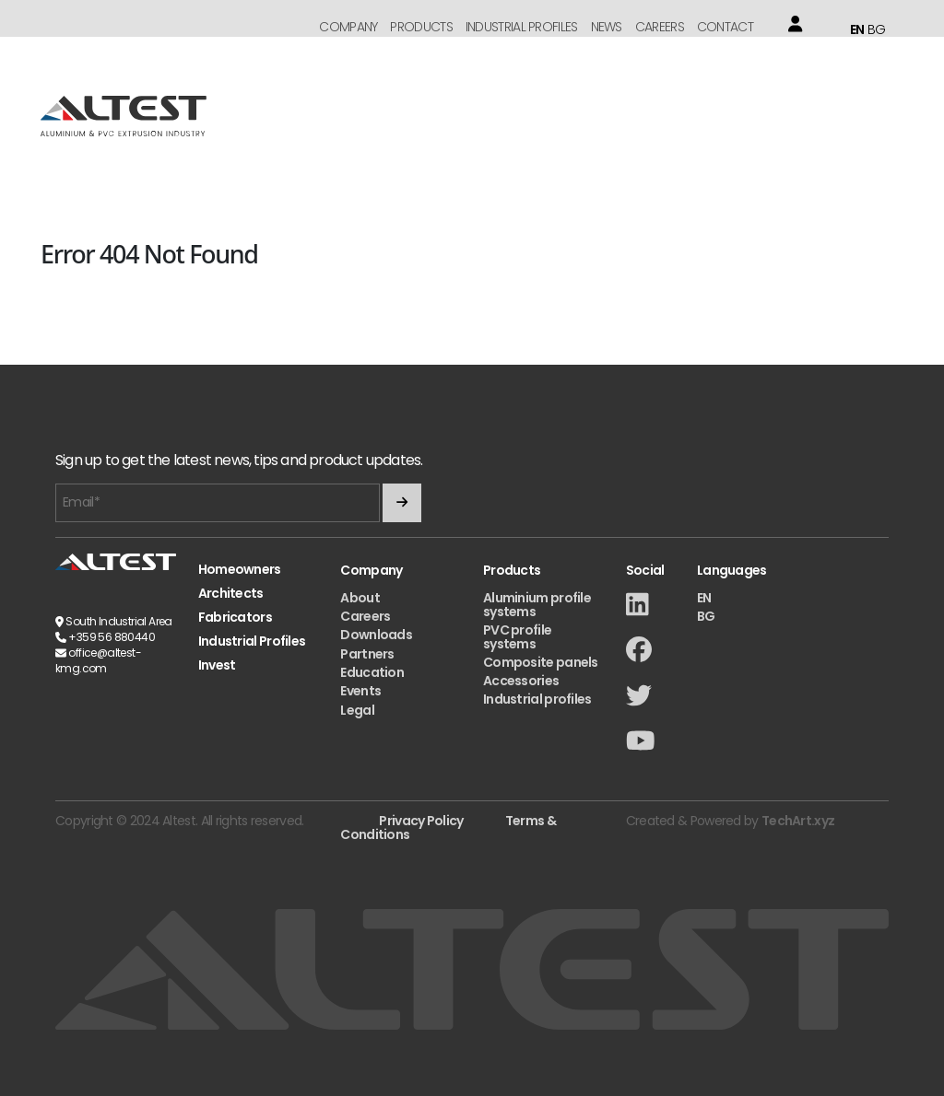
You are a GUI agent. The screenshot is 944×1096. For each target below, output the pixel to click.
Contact (725, 26)
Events (360, 691)
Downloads (376, 634)
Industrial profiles (537, 699)
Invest (217, 665)
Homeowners (239, 570)
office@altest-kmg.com (98, 660)
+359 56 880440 (111, 637)
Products (421, 26)
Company (348, 26)
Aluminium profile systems (537, 605)
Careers (659, 26)
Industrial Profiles (522, 26)
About (360, 598)
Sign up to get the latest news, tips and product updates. (238, 461)
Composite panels (540, 662)
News (606, 26)
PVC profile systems (517, 637)
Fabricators (235, 617)
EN (857, 29)
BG (876, 29)
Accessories (521, 680)
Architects (231, 593)
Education (372, 672)
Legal (357, 710)
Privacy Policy (421, 820)
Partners (367, 654)
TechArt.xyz (797, 820)
